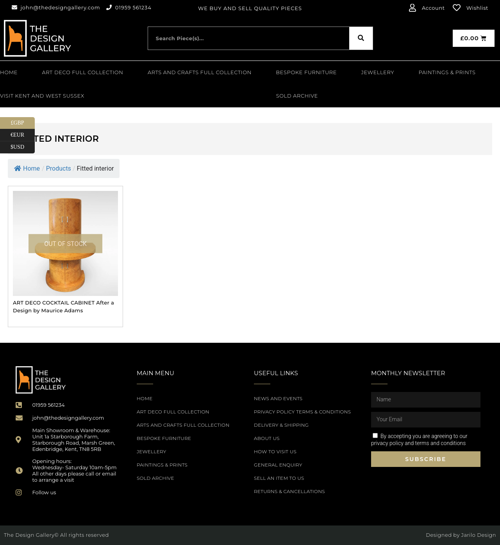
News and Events (278, 398)
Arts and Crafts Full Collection (200, 72)
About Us (267, 438)
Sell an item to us (279, 478)
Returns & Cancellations (289, 491)
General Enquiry (278, 465)
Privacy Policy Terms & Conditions (302, 412)
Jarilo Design (478, 535)
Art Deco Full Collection (82, 72)
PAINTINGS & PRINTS (446, 72)
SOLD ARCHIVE (297, 96)
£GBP (23, 123)
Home (9, 72)
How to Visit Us (275, 451)
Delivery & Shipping (281, 425)
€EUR (23, 135)
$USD (23, 147)
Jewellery (377, 72)
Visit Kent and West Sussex (42, 96)
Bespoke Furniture (306, 72)
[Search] (361, 38)
